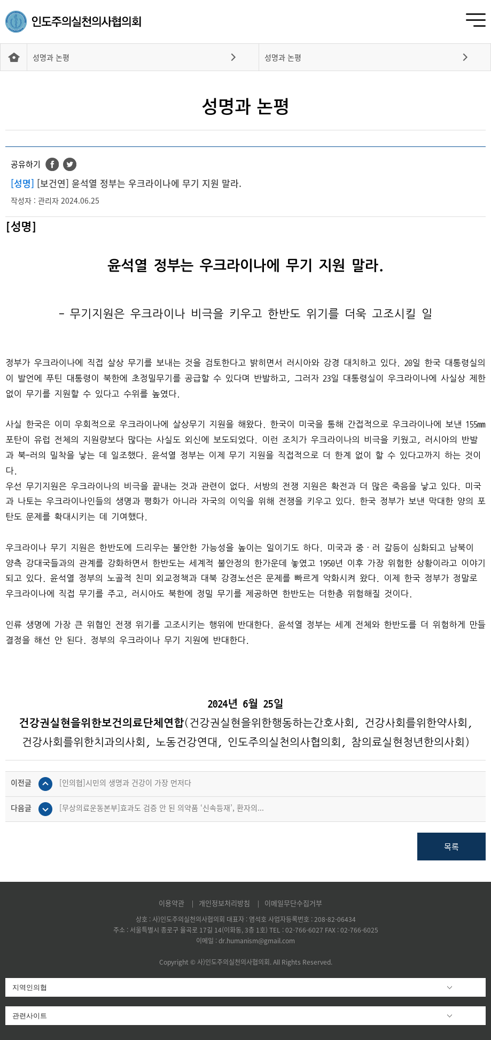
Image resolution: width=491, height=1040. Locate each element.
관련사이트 (29, 1016)
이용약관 (172, 903)
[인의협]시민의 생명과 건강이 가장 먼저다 (125, 782)
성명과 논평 (51, 57)
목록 (451, 846)
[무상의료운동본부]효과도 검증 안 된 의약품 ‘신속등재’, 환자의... (161, 807)
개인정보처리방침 (225, 903)
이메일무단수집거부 (293, 903)
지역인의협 (29, 987)
